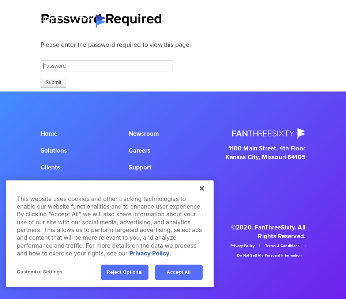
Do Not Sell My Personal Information (269, 255)
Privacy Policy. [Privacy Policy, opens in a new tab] (150, 253)
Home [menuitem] (49, 134)
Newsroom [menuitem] (144, 134)
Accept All (179, 272)
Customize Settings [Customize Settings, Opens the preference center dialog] (39, 271)
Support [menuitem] (140, 167)
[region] (110, 233)
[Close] (202, 188)
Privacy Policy (242, 246)
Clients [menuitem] (50, 167)
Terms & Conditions (282, 246)
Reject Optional (124, 272)
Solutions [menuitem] (54, 150)
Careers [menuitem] (139, 150)
